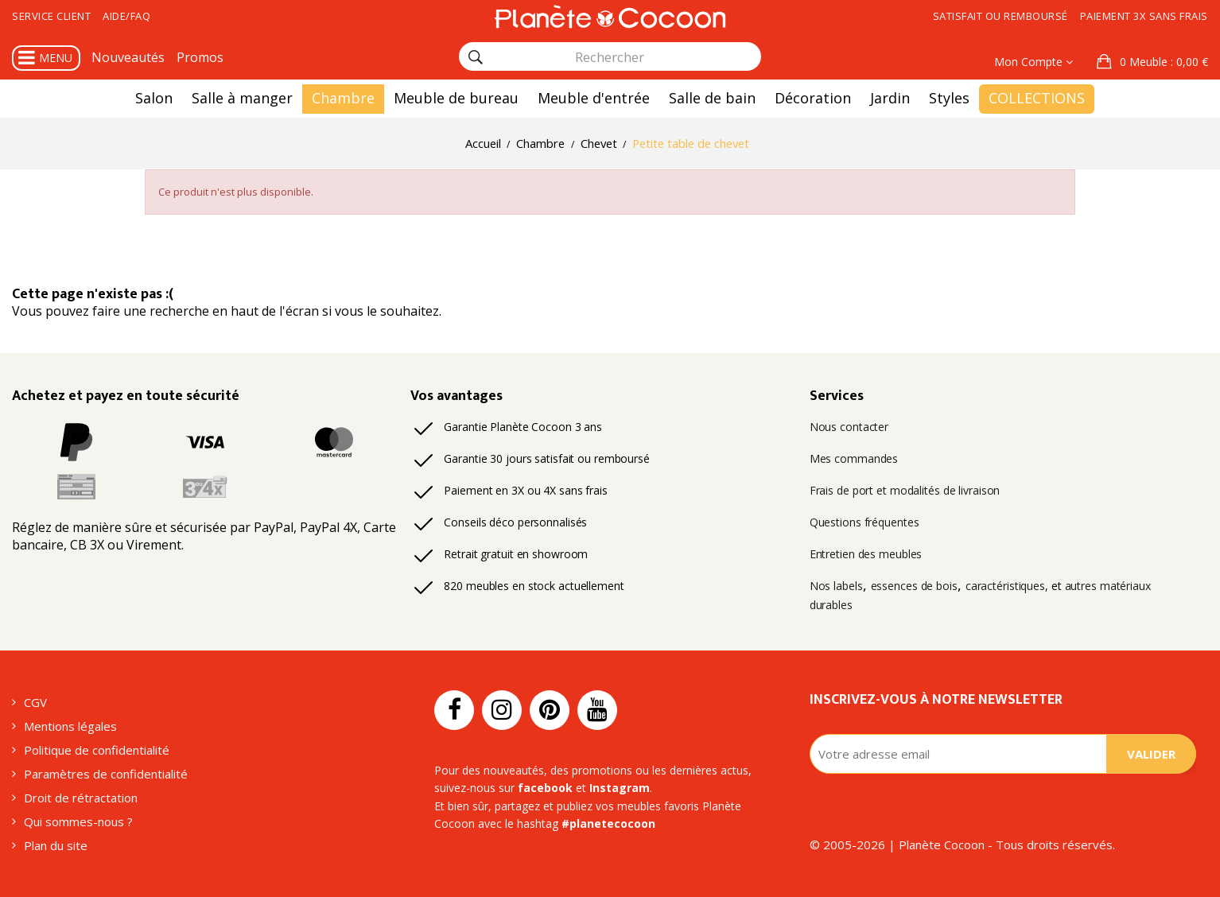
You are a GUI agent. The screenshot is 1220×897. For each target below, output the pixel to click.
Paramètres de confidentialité (106, 774)
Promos (200, 57)
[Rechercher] (475, 57)
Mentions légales (70, 726)
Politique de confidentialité (96, 750)
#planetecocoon (608, 823)
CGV (35, 702)
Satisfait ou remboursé (1000, 16)
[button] (1152, 62)
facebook (545, 787)
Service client (51, 16)
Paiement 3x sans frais (1144, 16)
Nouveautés (128, 57)
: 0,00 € (1162, 61)
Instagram (619, 787)
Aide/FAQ (126, 16)
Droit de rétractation (81, 798)
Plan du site (55, 845)
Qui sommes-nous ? (78, 821)
